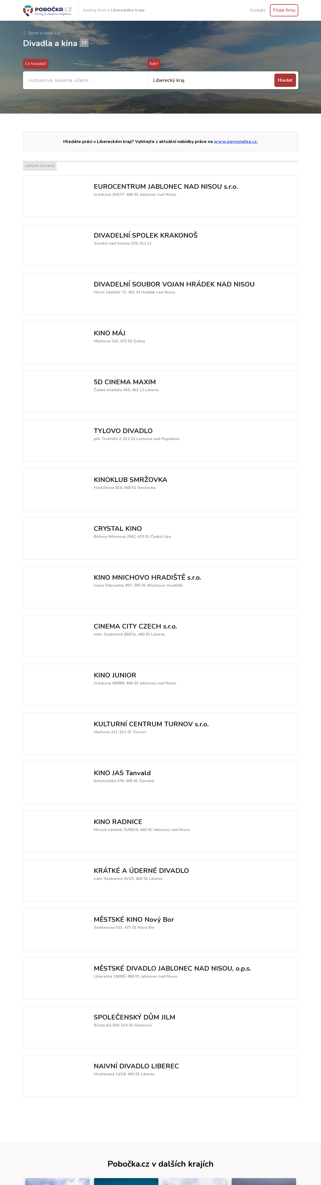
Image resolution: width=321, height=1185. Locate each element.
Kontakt (258, 10)
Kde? (154, 63)
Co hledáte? (35, 63)
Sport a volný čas (42, 33)
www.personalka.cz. (236, 142)
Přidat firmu (284, 10)
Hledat (285, 80)
